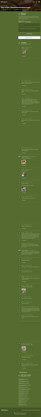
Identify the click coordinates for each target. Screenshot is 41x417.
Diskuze (36, 410)
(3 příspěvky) (22, 402)
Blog (39, 410)
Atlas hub (30, 410)
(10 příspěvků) (24, 383)
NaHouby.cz (4, 2)
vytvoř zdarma (28, 21)
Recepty (33, 410)
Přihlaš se (20, 21)
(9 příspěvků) (24, 398)
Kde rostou (26, 410)
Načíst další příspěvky (23, 372)
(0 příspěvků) (24, 381)
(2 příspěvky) (23, 387)
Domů (23, 410)
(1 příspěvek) (24, 385)
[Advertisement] (9, 29)
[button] (36, 1)
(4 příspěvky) (23, 379)
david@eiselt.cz (23, 414)
